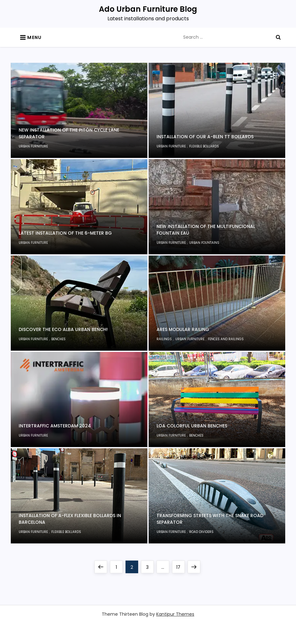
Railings (164, 339)
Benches (58, 339)
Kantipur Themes (175, 614)
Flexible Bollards (204, 146)
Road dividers (201, 532)
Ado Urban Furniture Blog (148, 9)
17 (180, 565)
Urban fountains (204, 243)
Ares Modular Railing (183, 329)
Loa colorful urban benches (192, 426)
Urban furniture (33, 146)
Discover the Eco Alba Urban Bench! (63, 329)
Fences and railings (226, 339)
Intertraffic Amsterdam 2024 (55, 426)
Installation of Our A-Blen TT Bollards (205, 136)
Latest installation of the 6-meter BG (65, 233)
